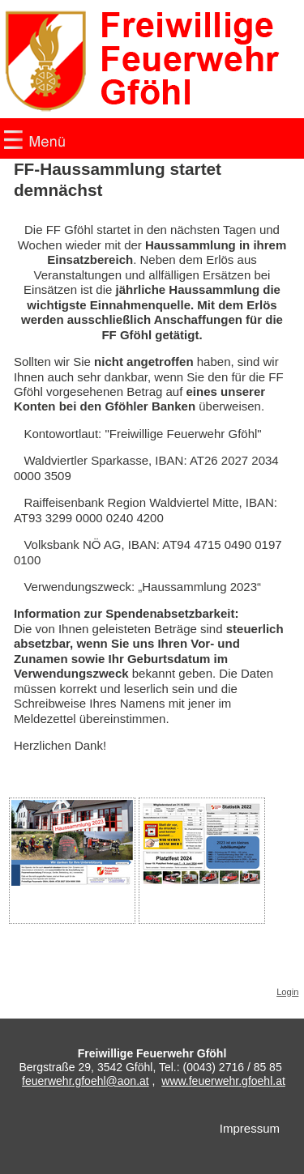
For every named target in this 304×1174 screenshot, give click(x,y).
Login (287, 992)
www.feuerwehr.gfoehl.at (223, 1080)
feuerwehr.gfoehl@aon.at (85, 1080)
